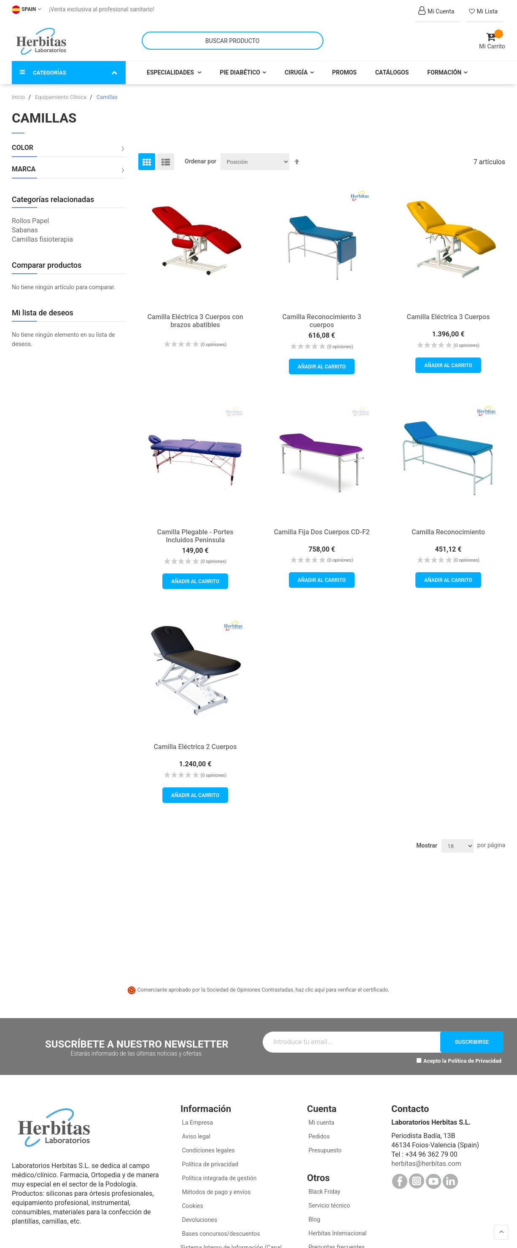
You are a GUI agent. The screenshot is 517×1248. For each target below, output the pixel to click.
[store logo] (41, 41)
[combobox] (232, 41)
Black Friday (323, 1191)
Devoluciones (198, 1219)
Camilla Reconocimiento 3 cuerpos (321, 321)
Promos (344, 72)
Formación (444, 72)
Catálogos (392, 72)
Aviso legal (195, 1136)
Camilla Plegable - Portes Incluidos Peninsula (195, 536)
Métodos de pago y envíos (216, 1192)
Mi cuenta (320, 1122)
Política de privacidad (209, 1164)
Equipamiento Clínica (61, 97)
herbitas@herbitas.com (426, 1164)
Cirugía (296, 72)
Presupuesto (324, 1150)
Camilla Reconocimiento (448, 532)
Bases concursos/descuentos (220, 1233)
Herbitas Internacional (336, 1233)
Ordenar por (200, 161)
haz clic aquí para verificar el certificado (342, 990)
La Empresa (196, 1122)
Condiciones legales (207, 1150)
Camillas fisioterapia (42, 239)
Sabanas (25, 230)
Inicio (19, 97)
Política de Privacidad (474, 1060)
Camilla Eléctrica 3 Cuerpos (448, 317)
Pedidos (318, 1136)
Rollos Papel (30, 221)
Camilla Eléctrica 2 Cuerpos (195, 747)
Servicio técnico (328, 1205)
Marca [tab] (23, 169)
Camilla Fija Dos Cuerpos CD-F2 (321, 532)
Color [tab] (22, 148)
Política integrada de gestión (218, 1178)
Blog (313, 1219)
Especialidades (171, 72)
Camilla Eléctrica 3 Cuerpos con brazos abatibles (195, 321)
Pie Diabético (240, 72)
